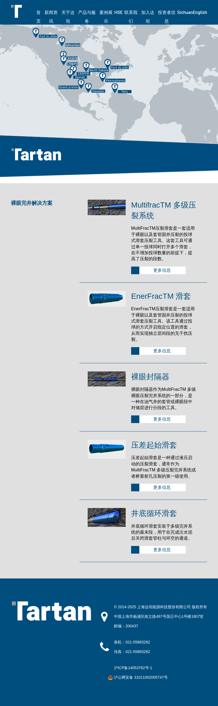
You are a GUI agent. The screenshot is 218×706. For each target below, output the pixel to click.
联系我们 (130, 17)
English (200, 12)
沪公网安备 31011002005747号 (141, 677)
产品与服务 (87, 17)
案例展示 (106, 17)
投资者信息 (166, 17)
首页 (38, 17)
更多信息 (162, 270)
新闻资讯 (51, 17)
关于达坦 (68, 17)
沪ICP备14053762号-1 (133, 668)
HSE (118, 12)
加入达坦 (147, 17)
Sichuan (185, 12)
